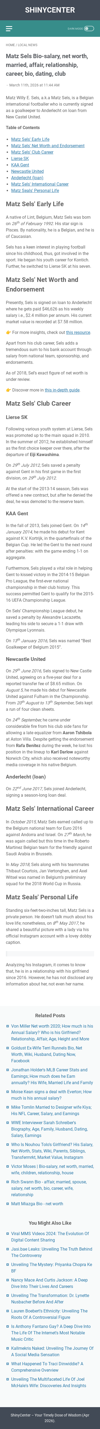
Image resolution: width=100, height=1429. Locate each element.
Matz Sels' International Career (40, 184)
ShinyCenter (50, 10)
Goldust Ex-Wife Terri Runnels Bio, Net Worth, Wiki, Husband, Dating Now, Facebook (46, 1054)
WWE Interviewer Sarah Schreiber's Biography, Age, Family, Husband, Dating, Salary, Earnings (49, 1129)
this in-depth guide (62, 390)
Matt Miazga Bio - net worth (37, 1203)
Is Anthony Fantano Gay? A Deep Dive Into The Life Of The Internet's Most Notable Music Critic (51, 1333)
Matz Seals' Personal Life (35, 190)
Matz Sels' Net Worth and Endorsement (48, 145)
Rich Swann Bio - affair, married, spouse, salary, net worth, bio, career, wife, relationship (49, 1188)
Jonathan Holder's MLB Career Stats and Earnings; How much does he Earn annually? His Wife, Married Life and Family (52, 1076)
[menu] (12, 28)
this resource (78, 332)
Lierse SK (20, 158)
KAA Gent (20, 164)
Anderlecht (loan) (27, 177)
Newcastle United (27, 171)
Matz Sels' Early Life (30, 139)
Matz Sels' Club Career (32, 152)
